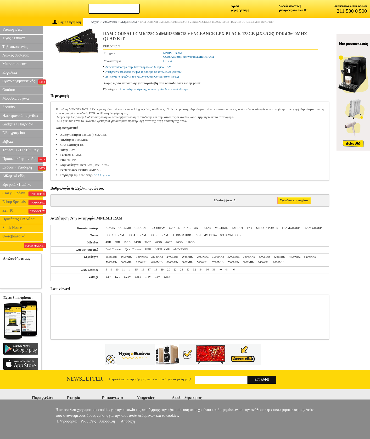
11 (123, 269)
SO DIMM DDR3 (182, 235)
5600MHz (111, 262)
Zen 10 (22, 211)
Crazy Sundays (22, 193)
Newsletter (85, 379)
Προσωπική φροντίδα (22, 159)
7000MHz (203, 262)
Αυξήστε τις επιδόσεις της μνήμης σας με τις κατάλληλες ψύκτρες (143, 71)
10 (117, 269)
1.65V (167, 276)
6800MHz (187, 262)
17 (149, 269)
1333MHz (111, 256)
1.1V (108, 276)
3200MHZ (233, 256)
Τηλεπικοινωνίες (15, 47)
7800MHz (233, 262)
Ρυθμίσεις (88, 421)
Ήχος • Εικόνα (13, 38)
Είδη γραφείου (13, 133)
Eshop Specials (22, 202)
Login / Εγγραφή (66, 22)
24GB (137, 242)
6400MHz (157, 262)
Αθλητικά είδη (13, 176)
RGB (148, 249)
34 (201, 269)
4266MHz (279, 256)
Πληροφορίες (67, 421)
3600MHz (249, 256)
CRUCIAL (141, 228)
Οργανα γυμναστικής (22, 81)
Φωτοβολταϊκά (13, 236)
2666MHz (187, 256)
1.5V (157, 276)
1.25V (127, 276)
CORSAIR (124, 228)
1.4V (148, 276)
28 (181, 269)
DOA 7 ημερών (102, 175)
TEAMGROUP (290, 228)
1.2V (117, 276)
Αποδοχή (128, 421)
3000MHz (218, 256)
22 (175, 269)
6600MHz (172, 262)
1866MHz (142, 256)
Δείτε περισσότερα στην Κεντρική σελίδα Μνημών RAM (138, 67)
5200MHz (310, 256)
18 (155, 269)
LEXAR (206, 228)
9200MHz (279, 262)
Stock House (12, 227)
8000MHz (248, 262)
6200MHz (142, 262)
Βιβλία (7, 141)
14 (130, 269)
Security (8, 107)
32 (194, 269)
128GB (190, 242)
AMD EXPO (180, 249)
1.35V (138, 276)
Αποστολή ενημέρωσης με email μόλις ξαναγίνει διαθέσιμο (154, 89)
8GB (117, 242)
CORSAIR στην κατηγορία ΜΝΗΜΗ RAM (188, 56)
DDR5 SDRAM (159, 235)
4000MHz (264, 256)
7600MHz (218, 262)
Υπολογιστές (12, 29)
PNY (250, 228)
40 (220, 269)
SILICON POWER (267, 228)
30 (188, 269)
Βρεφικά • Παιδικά (16, 184)
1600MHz (127, 256)
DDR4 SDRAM (137, 235)
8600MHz (264, 262)
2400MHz (172, 256)
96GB (179, 242)
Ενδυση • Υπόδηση (22, 167)
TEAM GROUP (312, 228)
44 (226, 269)
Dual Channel (113, 249)
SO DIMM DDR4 (206, 235)
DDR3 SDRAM (115, 235)
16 (142, 269)
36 (207, 269)
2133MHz (157, 256)
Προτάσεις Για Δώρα (18, 219)
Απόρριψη (107, 421)
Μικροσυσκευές (14, 64)
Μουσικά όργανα (15, 98)
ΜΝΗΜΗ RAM (172, 53)
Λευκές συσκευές (15, 55)
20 (168, 269)
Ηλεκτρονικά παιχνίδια (20, 115)
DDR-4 (167, 61)
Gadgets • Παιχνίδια (17, 124)
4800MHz (295, 256)
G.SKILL (174, 228)
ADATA (110, 228)
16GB (126, 242)
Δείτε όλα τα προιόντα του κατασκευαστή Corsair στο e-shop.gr (142, 76)
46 (233, 269)
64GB (168, 242)
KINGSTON (190, 228)
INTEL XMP (162, 249)
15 (136, 269)
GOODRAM (158, 228)
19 (162, 269)
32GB (148, 242)
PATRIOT (237, 228)
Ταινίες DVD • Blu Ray (20, 150)
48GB (158, 242)
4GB (108, 242)
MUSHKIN (221, 228)
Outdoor (8, 90)
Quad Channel (133, 249)
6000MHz (127, 262)
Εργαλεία (9, 72)
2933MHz (203, 256)
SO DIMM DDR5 (230, 235)
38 (214, 269)
